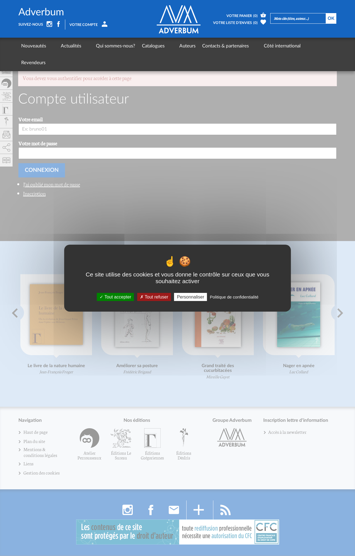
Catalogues (137, 46)
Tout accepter (115, 296)
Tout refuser (154, 296)
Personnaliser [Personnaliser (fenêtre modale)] (190, 296)
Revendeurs (287, 46)
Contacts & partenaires (201, 46)
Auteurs (163, 46)
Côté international (249, 46)
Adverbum (41, 12)
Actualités (63, 46)
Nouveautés (33, 46)
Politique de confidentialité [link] (234, 296)
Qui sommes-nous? (99, 46)
